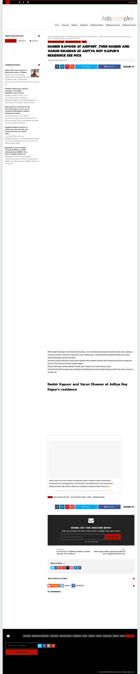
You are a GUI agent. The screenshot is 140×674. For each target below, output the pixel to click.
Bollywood (107, 636)
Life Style (27, 636)
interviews (54, 636)
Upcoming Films (65, 636)
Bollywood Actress (113, 25)
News (89, 497)
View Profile (55, 563)
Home (122, 636)
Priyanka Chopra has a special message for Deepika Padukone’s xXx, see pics (16, 91)
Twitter (86, 66)
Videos (98, 636)
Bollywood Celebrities (40, 636)
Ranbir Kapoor (98, 497)
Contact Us (132, 2)
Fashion (91, 636)
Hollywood (77, 636)
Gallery (115, 636)
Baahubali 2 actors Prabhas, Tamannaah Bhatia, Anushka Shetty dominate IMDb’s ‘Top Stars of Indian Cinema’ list (16, 151)
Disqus (67, 586)
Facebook (109, 66)
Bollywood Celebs (78, 497)
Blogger (55, 586)
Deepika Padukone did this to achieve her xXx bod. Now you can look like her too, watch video (16, 130)
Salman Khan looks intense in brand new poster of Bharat (16, 71)
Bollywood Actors (129, 25)
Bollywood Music (97, 25)
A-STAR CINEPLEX (104, 672)
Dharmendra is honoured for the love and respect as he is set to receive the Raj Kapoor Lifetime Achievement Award (17, 110)
